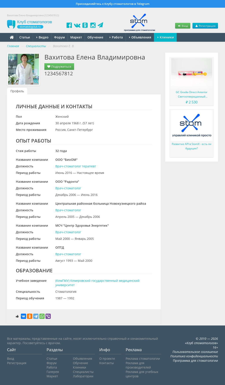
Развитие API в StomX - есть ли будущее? (191, 146)
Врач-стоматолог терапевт (75, 166)
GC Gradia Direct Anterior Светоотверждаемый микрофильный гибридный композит (192, 94)
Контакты (106, 363)
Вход (183, 25)
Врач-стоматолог (68, 188)
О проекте (107, 358)
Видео (42, 37)
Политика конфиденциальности (194, 356)
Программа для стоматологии (195, 360)
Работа (116, 37)
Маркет (76, 37)
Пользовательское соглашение (195, 352)
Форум (59, 37)
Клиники (166, 37)
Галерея (53, 372)
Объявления (140, 37)
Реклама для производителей (138, 365)
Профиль (17, 91)
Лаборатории (83, 376)
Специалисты (83, 372)
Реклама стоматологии (143, 358)
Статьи (24, 37)
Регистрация (205, 25)
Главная (13, 46)
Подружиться (59, 66)
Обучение (95, 37)
